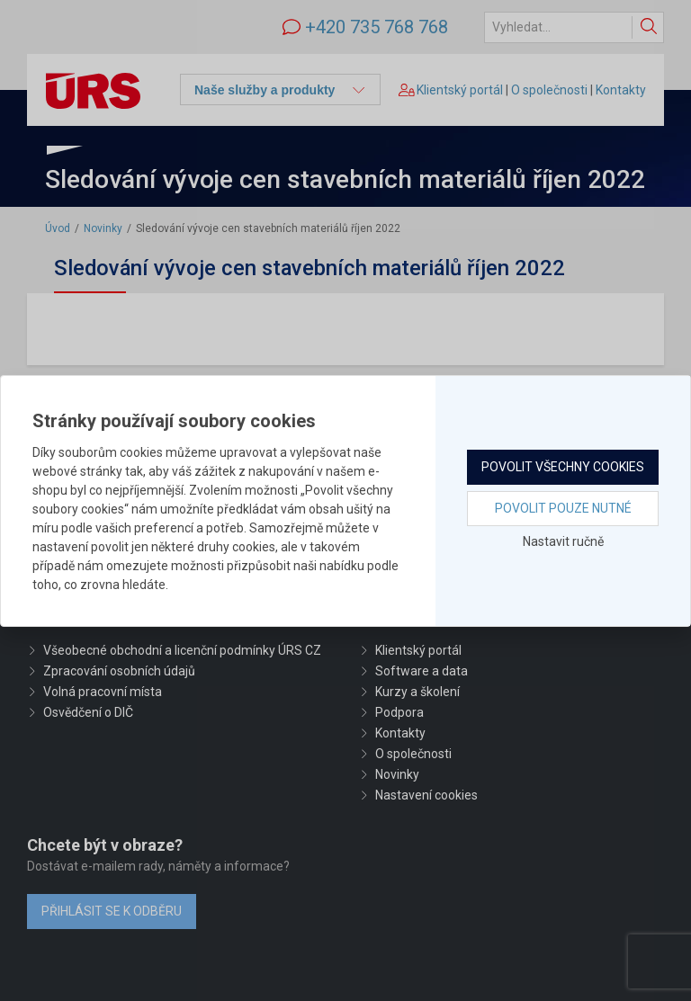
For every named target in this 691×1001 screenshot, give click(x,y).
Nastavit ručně (563, 541)
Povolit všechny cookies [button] (562, 467)
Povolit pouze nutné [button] (563, 508)
